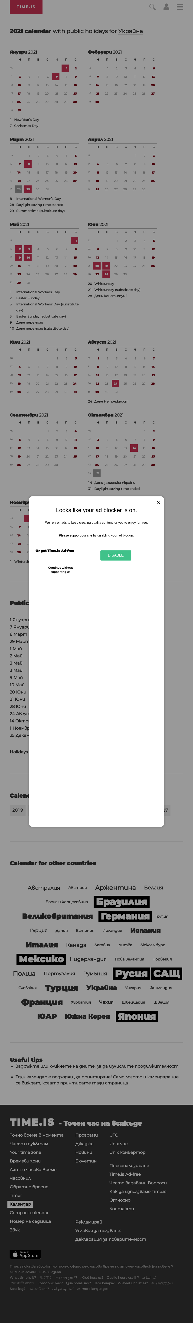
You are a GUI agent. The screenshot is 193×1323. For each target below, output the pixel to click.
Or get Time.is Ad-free (55, 551)
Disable (116, 555)
